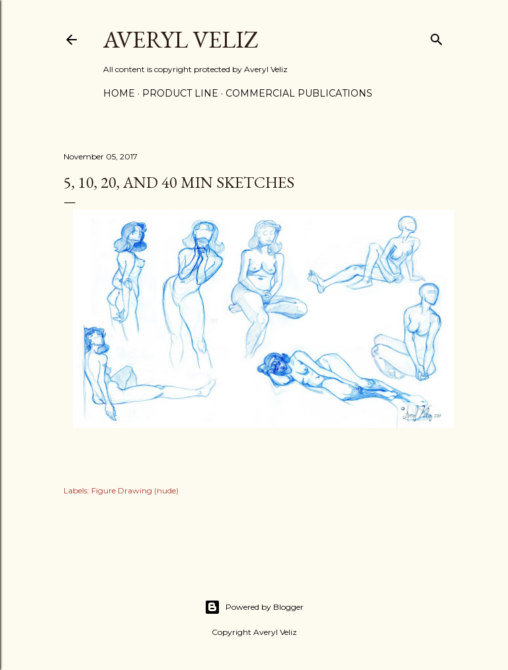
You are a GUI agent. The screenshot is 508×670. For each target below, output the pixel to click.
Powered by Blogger (254, 607)
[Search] (436, 37)
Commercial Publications (299, 93)
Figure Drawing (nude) (135, 490)
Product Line (180, 93)
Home (119, 93)
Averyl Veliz (181, 39)
